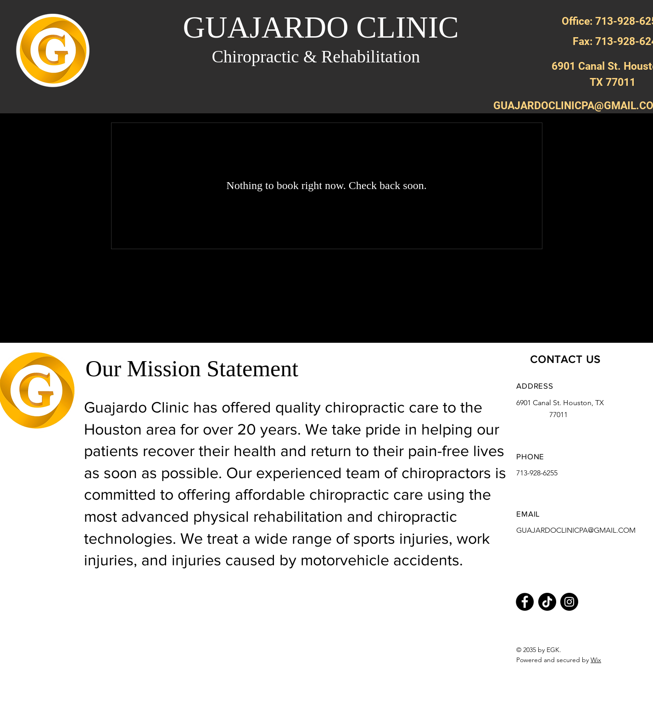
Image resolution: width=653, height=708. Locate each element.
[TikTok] (547, 602)
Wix (596, 660)
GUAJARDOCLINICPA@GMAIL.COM (576, 530)
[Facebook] (525, 602)
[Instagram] (569, 602)
